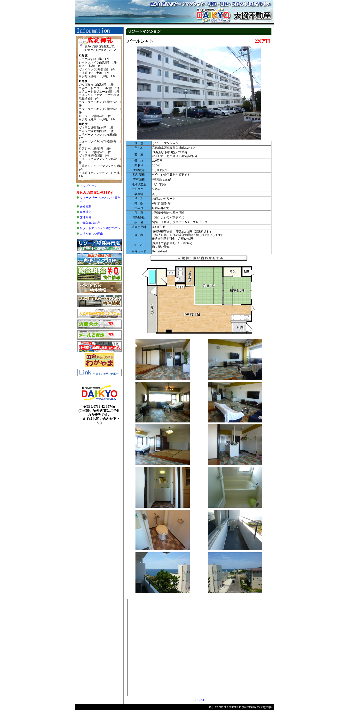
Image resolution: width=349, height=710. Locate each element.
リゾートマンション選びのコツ (100, 228)
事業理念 (85, 212)
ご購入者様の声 (90, 223)
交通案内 (85, 217)
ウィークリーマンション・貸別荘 (100, 199)
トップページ (88, 185)
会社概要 (85, 206)
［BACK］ (199, 700)
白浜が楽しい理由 (91, 233)
